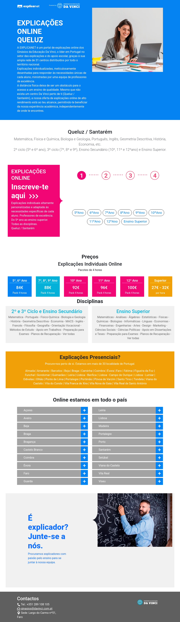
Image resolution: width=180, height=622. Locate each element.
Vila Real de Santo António (130, 383)
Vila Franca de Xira (76, 383)
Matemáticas (105, 317)
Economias (161, 321)
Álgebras (134, 317)
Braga (75, 370)
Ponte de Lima (54, 379)
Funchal (30, 375)
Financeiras (106, 325)
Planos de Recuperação (45, 334)
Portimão (86, 379)
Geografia (43, 325)
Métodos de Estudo (22, 329)
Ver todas (69, 334)
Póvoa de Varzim (104, 379)
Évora (110, 370)
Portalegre (72, 379)
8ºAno (125, 213)
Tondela (139, 379)
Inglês (79, 321)
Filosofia (29, 325)
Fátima (128, 370)
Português (31, 317)
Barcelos (56, 370)
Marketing (159, 325)
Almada (30, 370)
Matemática (15, 317)
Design (146, 325)
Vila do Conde (53, 383)
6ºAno (94, 213)
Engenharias (123, 325)
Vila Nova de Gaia (101, 383)
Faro (119, 370)
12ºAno (112, 221)
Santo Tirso (124, 379)
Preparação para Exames (122, 334)
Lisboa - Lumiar (144, 375)
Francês (17, 325)
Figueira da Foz (143, 370)
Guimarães (59, 375)
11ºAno (95, 221)
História (15, 321)
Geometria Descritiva (36, 321)
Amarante (43, 370)
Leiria (71, 375)
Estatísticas (149, 317)
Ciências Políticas (129, 329)
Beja (67, 370)
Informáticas (132, 321)
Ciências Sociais (105, 329)
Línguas (147, 321)
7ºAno (109, 213)
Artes (136, 325)
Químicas (102, 321)
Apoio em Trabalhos (48, 329)
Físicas (163, 317)
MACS (69, 321)
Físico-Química (50, 317)
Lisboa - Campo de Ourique (115, 375)
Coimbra (99, 370)
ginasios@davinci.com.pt (36, 608)
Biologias (116, 321)
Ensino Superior (135, 221)
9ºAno (140, 213)
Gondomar (43, 375)
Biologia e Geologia (73, 317)
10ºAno (156, 213)
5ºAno (79, 213)
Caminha (86, 370)
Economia (57, 321)
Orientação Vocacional (66, 325)
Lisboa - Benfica (87, 375)
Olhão (39, 379)
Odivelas (28, 379)
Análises (121, 317)
